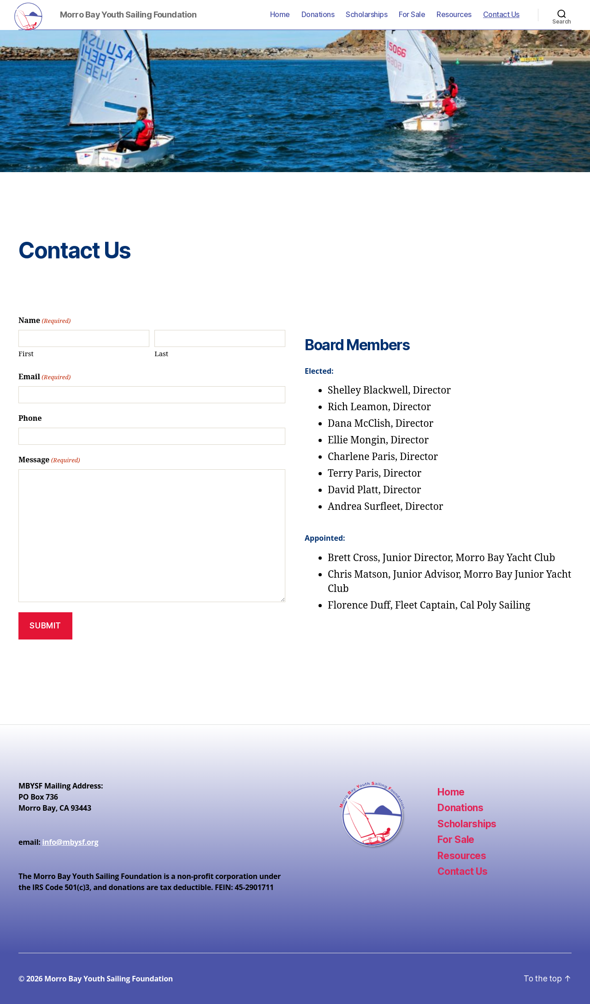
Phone (30, 418)
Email (44, 377)
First (26, 354)
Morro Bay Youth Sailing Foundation (108, 979)
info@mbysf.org (70, 842)
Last (161, 354)
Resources (454, 14)
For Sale (412, 14)
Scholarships (366, 14)
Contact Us (501, 14)
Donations (318, 14)
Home (280, 14)
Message (49, 460)
